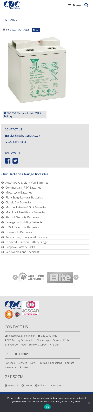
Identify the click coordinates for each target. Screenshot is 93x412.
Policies (24, 367)
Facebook (11, 385)
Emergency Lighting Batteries (24, 222)
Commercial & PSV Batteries (23, 187)
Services (22, 362)
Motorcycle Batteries (18, 192)
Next (76, 277)
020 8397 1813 (17, 142)
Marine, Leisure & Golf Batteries (26, 207)
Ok (47, 407)
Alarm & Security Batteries (22, 217)
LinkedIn (41, 385)
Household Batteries (18, 232)
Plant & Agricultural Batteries (24, 197)
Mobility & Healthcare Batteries (25, 212)
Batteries (10, 362)
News (36, 30)
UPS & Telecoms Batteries (22, 227)
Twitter (27, 385)
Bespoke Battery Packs (20, 247)
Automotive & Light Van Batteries (26, 182)
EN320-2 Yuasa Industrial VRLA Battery (22, 114)
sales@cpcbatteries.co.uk (24, 135)
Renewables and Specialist (22, 252)
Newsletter (11, 367)
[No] (88, 403)
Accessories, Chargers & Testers (26, 237)
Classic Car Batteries (18, 202)
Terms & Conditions (51, 362)
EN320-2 (10, 19)
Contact (69, 362)
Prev (15, 277)
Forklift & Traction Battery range (26, 242)
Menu (74, 5)
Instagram (56, 385)
